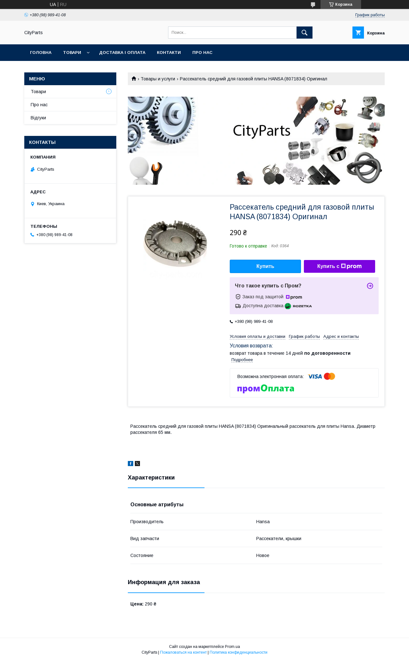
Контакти (169, 52)
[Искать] (305, 32)
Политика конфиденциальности (238, 652)
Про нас (202, 52)
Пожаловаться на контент (183, 652)
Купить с (339, 266)
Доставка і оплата (122, 52)
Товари (72, 52)
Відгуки (38, 117)
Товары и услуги (158, 78)
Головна (40, 52)
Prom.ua (232, 646)
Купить (265, 266)
